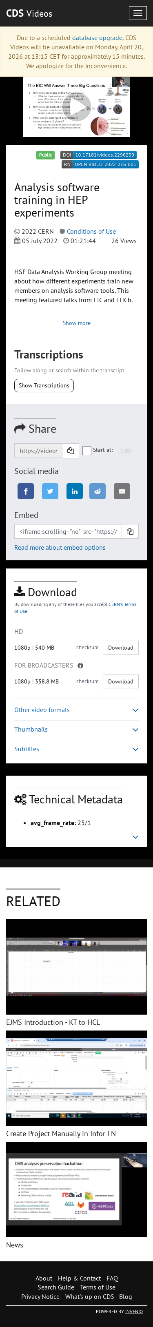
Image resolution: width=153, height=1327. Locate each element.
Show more (77, 323)
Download (120, 647)
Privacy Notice (40, 1296)
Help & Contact (79, 1278)
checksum (87, 647)
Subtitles (76, 749)
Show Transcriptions (44, 385)
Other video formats (76, 709)
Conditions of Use (91, 231)
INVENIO (134, 1311)
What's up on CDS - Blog (98, 1296)
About (43, 1278)
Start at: (98, 450)
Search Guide (56, 1287)
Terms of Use (97, 1287)
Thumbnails (76, 729)
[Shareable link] (38, 450)
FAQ (112, 1278)
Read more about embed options (60, 547)
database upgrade (97, 37)
